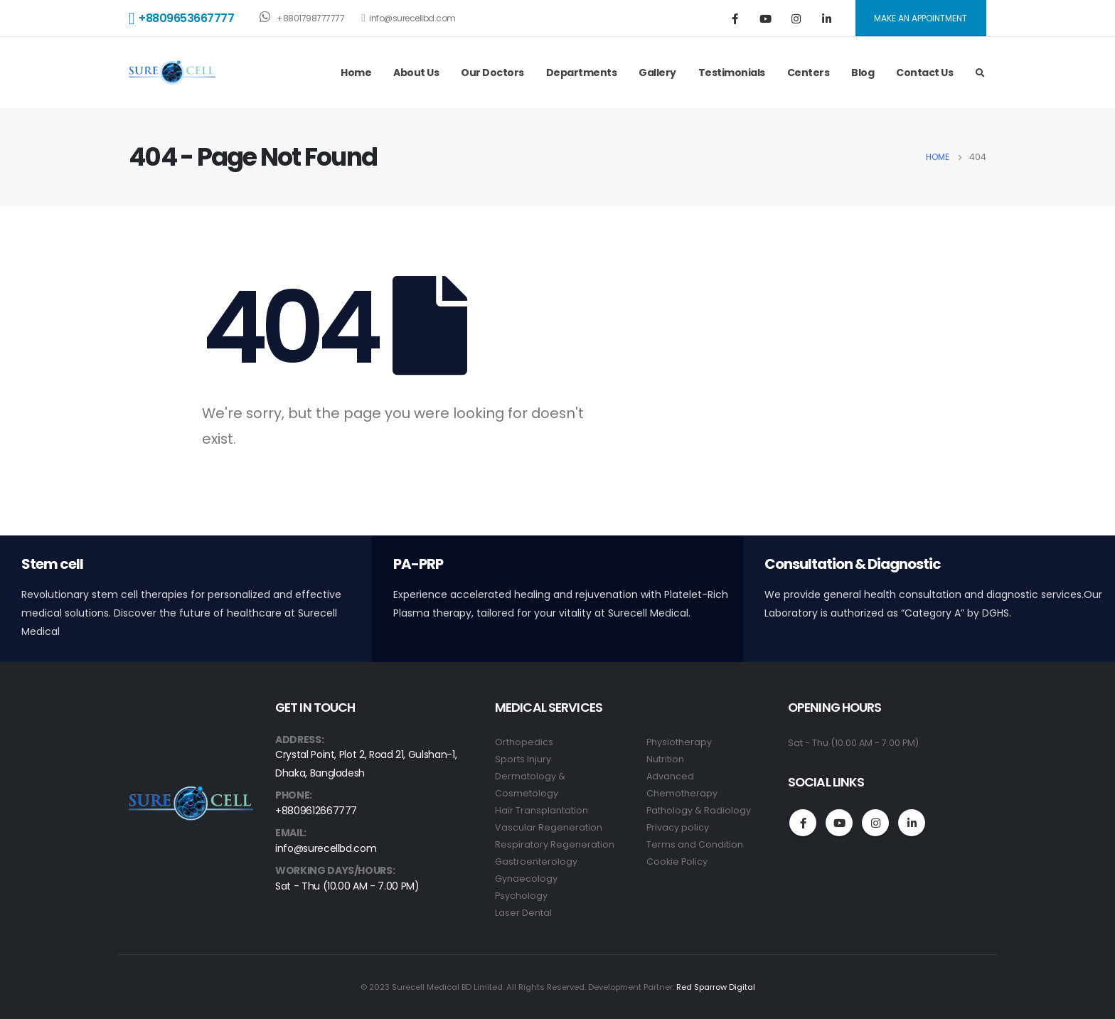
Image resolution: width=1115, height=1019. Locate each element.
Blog (862, 72)
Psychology (521, 896)
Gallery (657, 72)
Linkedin (911, 822)
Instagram (875, 822)
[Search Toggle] (979, 73)
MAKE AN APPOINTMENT (920, 18)
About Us (416, 72)
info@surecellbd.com (408, 18)
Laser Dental (523, 913)
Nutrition (665, 759)
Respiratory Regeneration (554, 844)
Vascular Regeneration (548, 827)
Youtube (839, 822)
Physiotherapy (679, 742)
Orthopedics (524, 742)
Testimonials (731, 72)
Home (356, 72)
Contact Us (924, 72)
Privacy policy (677, 827)
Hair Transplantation (541, 810)
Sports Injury (523, 759)
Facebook (802, 822)
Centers (808, 72)
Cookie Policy (677, 861)
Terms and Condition (694, 844)
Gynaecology (526, 879)
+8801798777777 (302, 17)
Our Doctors (492, 72)
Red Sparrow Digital (715, 987)
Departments (581, 72)
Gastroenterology (536, 861)
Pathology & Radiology (698, 810)
